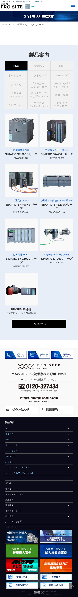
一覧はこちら (39, 324)
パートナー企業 (12, 522)
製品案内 (9, 500)
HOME (8, 483)
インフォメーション (14, 494)
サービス (9, 489)
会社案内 (9, 516)
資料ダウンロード (13, 511)
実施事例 (9, 505)
